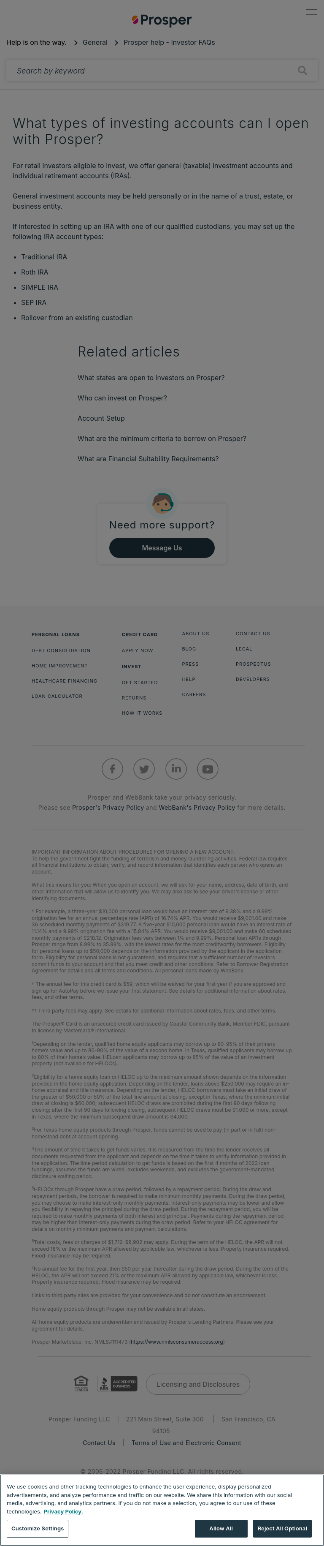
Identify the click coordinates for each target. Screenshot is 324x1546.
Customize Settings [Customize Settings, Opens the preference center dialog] (37, 1528)
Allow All (221, 1528)
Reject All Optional (282, 1528)
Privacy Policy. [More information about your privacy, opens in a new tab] (63, 1511)
